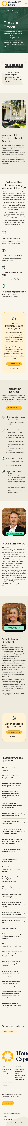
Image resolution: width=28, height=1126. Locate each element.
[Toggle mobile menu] (25, 3)
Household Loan (5, 1085)
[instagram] (6, 1119)
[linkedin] (11, 1119)
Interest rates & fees (19, 1079)
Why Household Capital (7, 1069)
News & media (5, 1073)
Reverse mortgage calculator (19, 1072)
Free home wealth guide (20, 1075)
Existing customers (19, 1069)
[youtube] (9, 1119)
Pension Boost (5, 1087)
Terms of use (7, 1122)
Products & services (8, 13)
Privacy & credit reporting (17, 1122)
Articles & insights (19, 1077)
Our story (4, 1071)
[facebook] (4, 1119)
